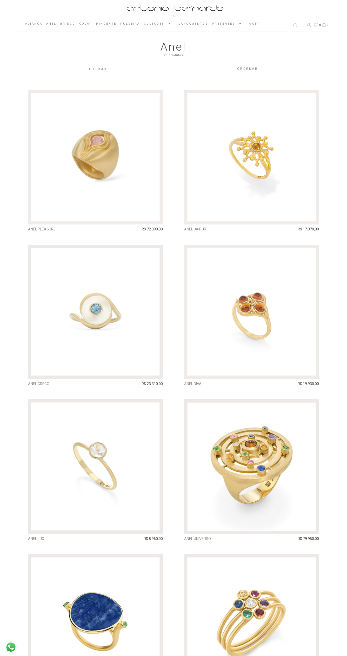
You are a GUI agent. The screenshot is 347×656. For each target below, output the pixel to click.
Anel (51, 23)
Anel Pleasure (42, 229)
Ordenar (247, 69)
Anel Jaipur (195, 229)
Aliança (33, 23)
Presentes (228, 23)
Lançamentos (193, 23)
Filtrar (98, 69)
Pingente (106, 23)
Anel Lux (36, 539)
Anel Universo (197, 539)
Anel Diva (193, 384)
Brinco (67, 23)
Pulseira (130, 23)
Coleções (159, 23)
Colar (85, 23)
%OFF (254, 23)
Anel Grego (38, 384)
